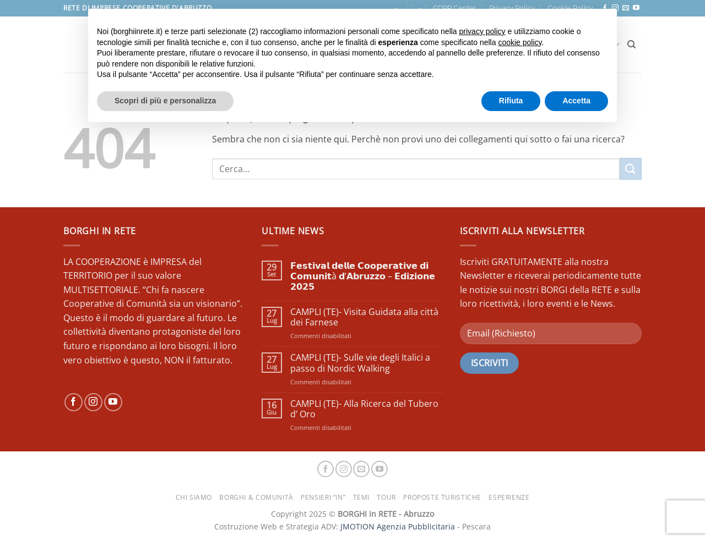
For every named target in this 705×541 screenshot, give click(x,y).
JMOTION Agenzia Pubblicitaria (397, 526)
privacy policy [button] (482, 31)
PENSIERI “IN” (323, 497)
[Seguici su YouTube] (636, 8)
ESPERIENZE (509, 497)
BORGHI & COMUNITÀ (256, 497)
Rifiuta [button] (511, 100)
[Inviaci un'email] (625, 8)
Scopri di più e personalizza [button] (165, 100)
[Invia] (631, 168)
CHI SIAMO (194, 497)
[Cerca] (631, 44)
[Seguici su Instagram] (93, 402)
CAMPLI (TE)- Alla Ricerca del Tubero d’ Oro (364, 409)
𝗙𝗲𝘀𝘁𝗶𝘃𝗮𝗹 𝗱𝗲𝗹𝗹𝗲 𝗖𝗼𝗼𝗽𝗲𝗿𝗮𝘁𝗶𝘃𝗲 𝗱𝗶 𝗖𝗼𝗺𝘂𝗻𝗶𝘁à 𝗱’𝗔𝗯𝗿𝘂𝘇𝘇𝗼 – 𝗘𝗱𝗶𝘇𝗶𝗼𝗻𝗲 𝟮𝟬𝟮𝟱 (362, 276)
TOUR (386, 497)
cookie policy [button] (519, 42)
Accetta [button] (576, 100)
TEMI (361, 497)
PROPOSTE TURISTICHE (442, 497)
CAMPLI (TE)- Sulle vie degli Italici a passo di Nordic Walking (360, 362)
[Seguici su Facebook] (73, 402)
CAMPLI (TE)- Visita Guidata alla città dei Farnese (364, 317)
